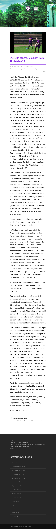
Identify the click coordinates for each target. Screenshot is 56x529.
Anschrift (14, 463)
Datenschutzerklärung (18, 466)
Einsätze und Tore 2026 (18, 482)
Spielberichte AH (16, 69)
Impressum (15, 501)
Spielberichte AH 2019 (28, 69)
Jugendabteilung (16, 505)
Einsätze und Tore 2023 (18, 470)
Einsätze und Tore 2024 (18, 474)
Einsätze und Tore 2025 (18, 478)
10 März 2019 (15, 66)
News (42, 69)
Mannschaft (15, 512)
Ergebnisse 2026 (16, 497)
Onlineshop (15, 516)
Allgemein (37, 69)
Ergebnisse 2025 (16, 493)
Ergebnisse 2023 (16, 486)
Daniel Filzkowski (28, 66)
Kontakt (14, 509)
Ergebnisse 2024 (16, 489)
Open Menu (36, 8)
